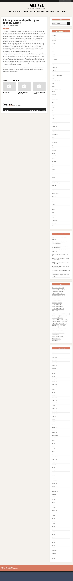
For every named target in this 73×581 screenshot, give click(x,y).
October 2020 (54, 437)
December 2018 (55, 492)
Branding (53, 54)
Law (52, 147)
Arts (14, 11)
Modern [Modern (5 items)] (60, 321)
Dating (53, 84)
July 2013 (54, 549)
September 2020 (55, 440)
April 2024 (54, 380)
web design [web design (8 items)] (61, 336)
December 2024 (55, 367)
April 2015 (54, 536)
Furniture (53, 108)
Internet (53, 138)
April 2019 (54, 481)
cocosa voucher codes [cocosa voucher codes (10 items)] (57, 297)
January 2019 (54, 489)
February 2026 (55, 361)
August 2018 (54, 500)
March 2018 (54, 514)
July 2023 (54, 394)
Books (58, 11)
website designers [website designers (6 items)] (56, 344)
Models (53, 166)
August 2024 (54, 372)
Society (53, 209)
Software (53, 212)
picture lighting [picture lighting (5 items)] (55, 323)
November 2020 (55, 435)
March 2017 (54, 527)
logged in (11, 105)
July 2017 (54, 522)
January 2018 (54, 516)
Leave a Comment (14, 25)
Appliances (53, 11)
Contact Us (11, 574)
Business (19, 11)
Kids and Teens (55, 144)
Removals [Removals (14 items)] (59, 325)
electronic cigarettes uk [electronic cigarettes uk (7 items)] (58, 310)
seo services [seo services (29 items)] (55, 331)
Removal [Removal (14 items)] (54, 325)
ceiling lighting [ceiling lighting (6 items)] (55, 293)
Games (38, 11)
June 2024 (54, 377)
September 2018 (55, 497)
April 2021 (54, 429)
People (53, 174)
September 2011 (55, 557)
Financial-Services (55, 100)
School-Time (54, 198)
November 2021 (55, 416)
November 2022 (55, 405)
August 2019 (54, 470)
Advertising (54, 38)
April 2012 (54, 552)
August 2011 (54, 560)
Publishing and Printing (56, 185)
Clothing (64, 11)
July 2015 (54, 533)
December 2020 (55, 432)
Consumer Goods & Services (57, 76)
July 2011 (54, 563)
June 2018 (54, 506)
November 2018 (55, 495)
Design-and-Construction (57, 89)
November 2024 (55, 369)
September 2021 (55, 418)
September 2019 (55, 467)
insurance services (55, 136)
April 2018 (54, 511)
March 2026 (54, 358)
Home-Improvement (56, 130)
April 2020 (54, 454)
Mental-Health (54, 163)
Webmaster (54, 226)
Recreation (54, 187)
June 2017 (54, 525)
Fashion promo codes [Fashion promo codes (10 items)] (63, 316)
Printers (53, 182)
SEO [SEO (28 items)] (66, 327)
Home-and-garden (55, 125)
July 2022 (54, 410)
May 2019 (54, 478)
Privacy (6, 574)
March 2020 (54, 456)
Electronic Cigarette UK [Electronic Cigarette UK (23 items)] (57, 312)
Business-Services (55, 62)
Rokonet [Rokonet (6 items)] (65, 325)
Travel (53, 220)
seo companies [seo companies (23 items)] (55, 329)
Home (47, 11)
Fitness (53, 103)
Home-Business (55, 127)
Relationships (54, 190)
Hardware (54, 114)
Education (32, 11)
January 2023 (54, 399)
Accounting (54, 35)
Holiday (53, 119)
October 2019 (54, 465)
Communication (55, 68)
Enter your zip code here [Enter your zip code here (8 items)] (57, 314)
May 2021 (54, 427)
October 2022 (54, 407)
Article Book (36, 5)
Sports (53, 215)
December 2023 (55, 386)
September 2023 (55, 391)
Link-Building (54, 152)
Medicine (53, 160)
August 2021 (54, 421)
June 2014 (54, 544)
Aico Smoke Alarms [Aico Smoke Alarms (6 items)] (60, 291)
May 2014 (54, 546)
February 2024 (55, 383)
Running (53, 193)
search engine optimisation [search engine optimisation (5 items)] (58, 327)
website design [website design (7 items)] (55, 338)
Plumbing (54, 179)
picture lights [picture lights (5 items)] (64, 323)
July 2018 (54, 503)
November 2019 (55, 462)
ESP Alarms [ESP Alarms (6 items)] (54, 316)
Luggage (53, 155)
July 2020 (54, 446)
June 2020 (54, 448)
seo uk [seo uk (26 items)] (60, 331)
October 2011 (54, 555)
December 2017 (55, 519)
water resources (55, 223)
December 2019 (55, 459)
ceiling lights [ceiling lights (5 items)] (64, 293)
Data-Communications (56, 81)
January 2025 (54, 364)
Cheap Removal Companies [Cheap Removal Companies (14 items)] (57, 295)
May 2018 (54, 508)
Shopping (54, 207)
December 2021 (55, 413)
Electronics (54, 95)
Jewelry (53, 141)
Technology (54, 217)
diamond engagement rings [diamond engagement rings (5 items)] (58, 299)
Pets (53, 177)
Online (53, 168)
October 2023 (54, 388)
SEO (53, 204)
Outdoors (53, 171)
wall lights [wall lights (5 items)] (54, 336)
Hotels (53, 133)
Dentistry (53, 87)
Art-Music (9, 11)
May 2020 (54, 451)
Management (54, 157)
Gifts (53, 111)
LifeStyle (53, 149)
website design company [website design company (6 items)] (57, 340)
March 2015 (54, 538)
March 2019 (54, 484)
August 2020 (54, 443)
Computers (25, 11)
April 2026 (54, 356)
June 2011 (54, 566)
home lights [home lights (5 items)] (55, 321)
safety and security (55, 196)
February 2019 (55, 486)
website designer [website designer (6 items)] (56, 342)
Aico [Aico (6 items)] (53, 291)
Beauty (53, 48)
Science (53, 201)
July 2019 (54, 473)
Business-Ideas (55, 59)
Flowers (53, 106)
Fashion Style (54, 97)
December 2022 (55, 402)
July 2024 (54, 375)
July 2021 (54, 424)
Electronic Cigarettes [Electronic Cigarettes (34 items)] (57, 308)
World (53, 228)
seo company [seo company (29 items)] (63, 329)
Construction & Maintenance (57, 73)
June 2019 (54, 476)
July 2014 (54, 541)
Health (42, 11)
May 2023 (54, 397)
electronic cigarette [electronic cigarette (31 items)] (57, 306)
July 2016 (54, 530)
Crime (53, 78)
